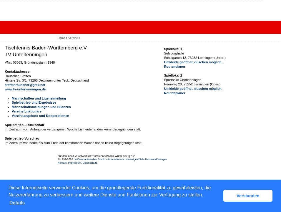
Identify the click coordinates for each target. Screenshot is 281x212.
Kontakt (62, 162)
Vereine (73, 37)
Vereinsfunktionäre (26, 111)
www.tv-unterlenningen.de (25, 89)
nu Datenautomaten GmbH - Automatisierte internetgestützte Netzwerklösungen (120, 159)
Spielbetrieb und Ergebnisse (34, 102)
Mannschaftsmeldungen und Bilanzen (41, 107)
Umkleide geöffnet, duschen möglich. (193, 62)
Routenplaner (174, 66)
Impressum (74, 162)
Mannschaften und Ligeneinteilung (39, 98)
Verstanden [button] (248, 195)
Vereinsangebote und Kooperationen (40, 115)
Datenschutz (90, 162)
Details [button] (17, 202)
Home (61, 37)
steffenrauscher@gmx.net (25, 85)
